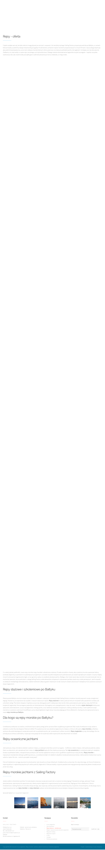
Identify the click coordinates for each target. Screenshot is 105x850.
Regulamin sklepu (51, 831)
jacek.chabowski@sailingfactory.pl (11, 832)
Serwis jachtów (50, 826)
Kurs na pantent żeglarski (20, 793)
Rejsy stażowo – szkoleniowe (54, 828)
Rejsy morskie (29, 847)
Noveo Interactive (97, 847)
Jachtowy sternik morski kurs (41, 847)
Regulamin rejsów (51, 833)
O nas (48, 835)
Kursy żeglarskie (51, 824)
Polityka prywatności (52, 839)
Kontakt (49, 837)
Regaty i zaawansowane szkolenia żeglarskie (58, 830)
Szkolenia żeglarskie (54, 847)
